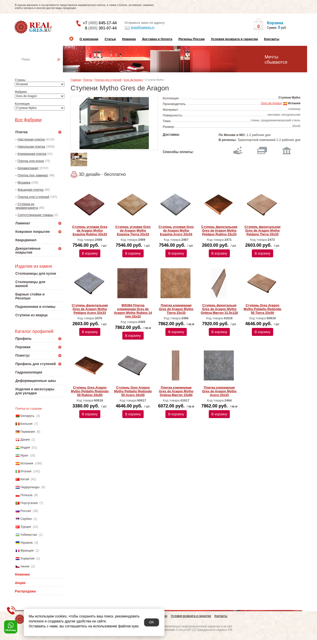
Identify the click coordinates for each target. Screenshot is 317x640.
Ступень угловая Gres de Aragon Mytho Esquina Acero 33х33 (176, 230)
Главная (76, 79)
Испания (26, 463)
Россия (25, 511)
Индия (25, 447)
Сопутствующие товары (35, 215)
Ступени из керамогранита (27, 206)
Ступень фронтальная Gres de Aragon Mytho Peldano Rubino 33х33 (219, 230)
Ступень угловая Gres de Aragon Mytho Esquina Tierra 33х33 (133, 230)
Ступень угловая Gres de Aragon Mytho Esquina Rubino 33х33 (89, 230)
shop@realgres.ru (140, 28)
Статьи (110, 39)
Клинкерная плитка (32, 154)
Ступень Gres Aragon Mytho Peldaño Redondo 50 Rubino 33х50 (89, 391)
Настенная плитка (43, 66)
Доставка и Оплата (157, 39)
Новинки (129, 39)
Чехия (24, 566)
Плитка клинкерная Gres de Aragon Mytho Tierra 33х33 (176, 309)
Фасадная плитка (31, 189)
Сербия (26, 519)
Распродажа (25, 591)
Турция (25, 527)
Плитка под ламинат (33, 175)
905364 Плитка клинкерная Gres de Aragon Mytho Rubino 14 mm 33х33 (133, 310)
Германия (27, 431)
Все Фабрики (28, 119)
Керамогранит (28, 168)
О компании (88, 39)
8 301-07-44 (101, 28)
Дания (25, 439)
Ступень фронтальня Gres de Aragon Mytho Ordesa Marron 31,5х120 (219, 309)
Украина (26, 542)
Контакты (271, 39)
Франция (26, 550)
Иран (24, 455)
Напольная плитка (31, 146)
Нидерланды (29, 487)
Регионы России (191, 39)
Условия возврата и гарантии (234, 39)
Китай (24, 479)
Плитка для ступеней (33, 197)
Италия (25, 471)
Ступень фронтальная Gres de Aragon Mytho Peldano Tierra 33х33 (262, 230)
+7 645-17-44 (100, 23)
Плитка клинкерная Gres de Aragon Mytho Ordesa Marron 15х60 (176, 391)
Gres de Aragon (133, 79)
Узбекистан (28, 534)
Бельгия (26, 424)
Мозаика (24, 182)
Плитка (87, 79)
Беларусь (27, 416)
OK (151, 622)
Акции (20, 583)
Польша (26, 495)
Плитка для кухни (31, 161)
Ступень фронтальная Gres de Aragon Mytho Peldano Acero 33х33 (90, 309)
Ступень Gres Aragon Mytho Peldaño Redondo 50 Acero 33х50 (133, 391)
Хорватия (27, 558)
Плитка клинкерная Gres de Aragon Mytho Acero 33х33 (219, 391)
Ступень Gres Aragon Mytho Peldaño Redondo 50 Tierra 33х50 (262, 309)
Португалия (29, 503)
